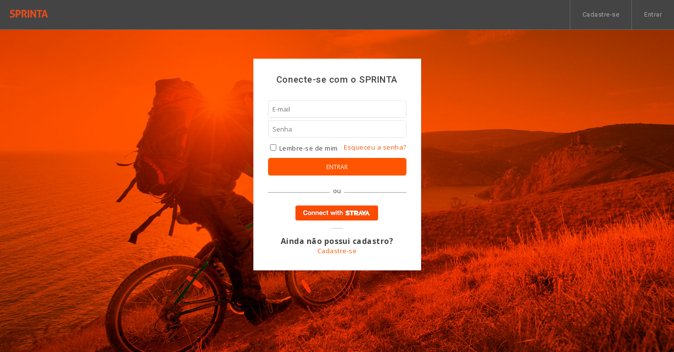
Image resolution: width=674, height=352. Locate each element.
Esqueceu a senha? (375, 147)
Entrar (653, 14)
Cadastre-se (601, 14)
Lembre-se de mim (304, 148)
